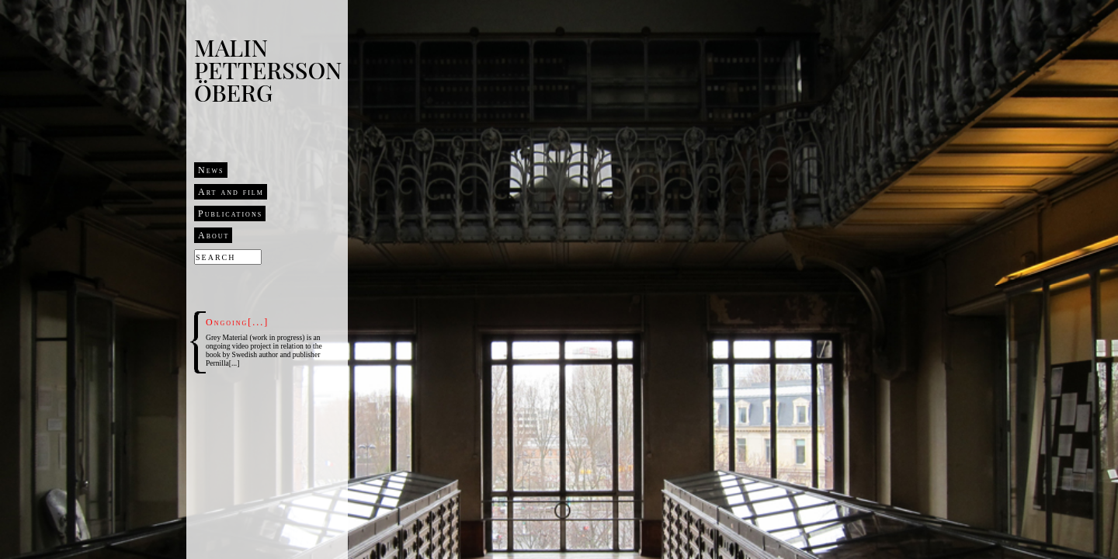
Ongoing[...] (237, 322)
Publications (230, 213)
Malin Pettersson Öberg (268, 70)
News (211, 170)
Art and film (231, 191)
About (213, 235)
